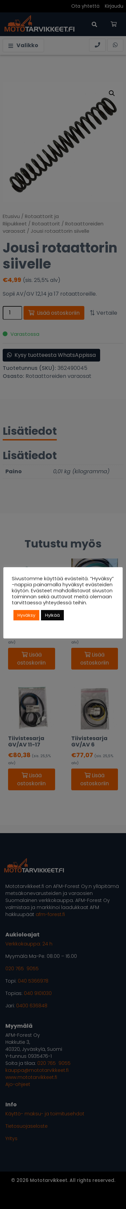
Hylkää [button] (52, 615)
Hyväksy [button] (26, 615)
